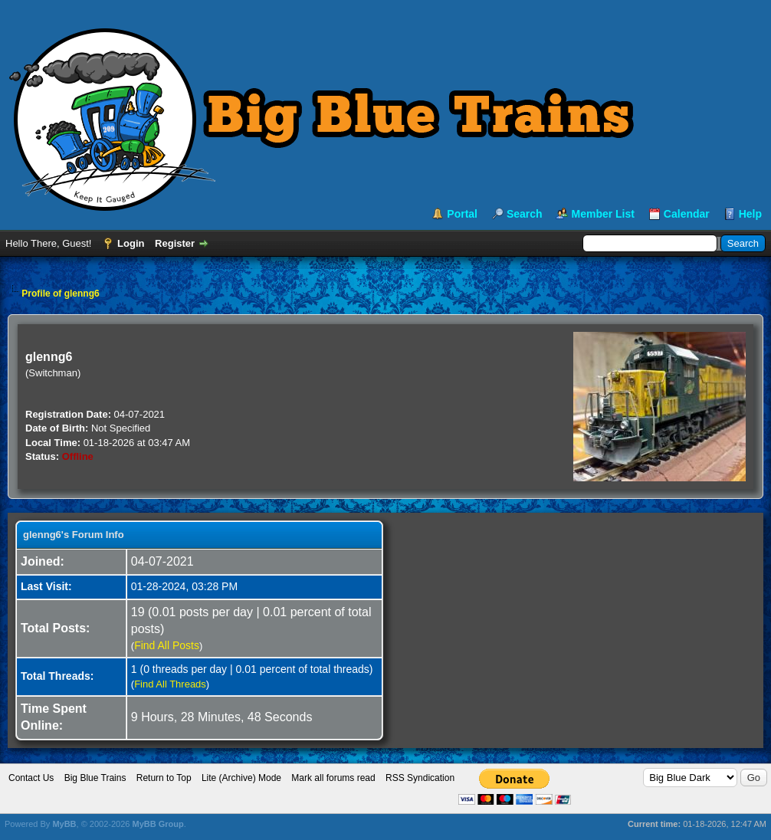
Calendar (687, 214)
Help (750, 214)
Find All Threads (170, 684)
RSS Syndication (420, 778)
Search (525, 214)
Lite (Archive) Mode (241, 778)
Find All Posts (166, 645)
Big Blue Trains (95, 778)
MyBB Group (157, 824)
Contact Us (31, 778)
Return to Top (164, 778)
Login (130, 243)
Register (175, 243)
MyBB (64, 824)
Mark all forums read (333, 778)
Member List (602, 214)
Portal (462, 214)
